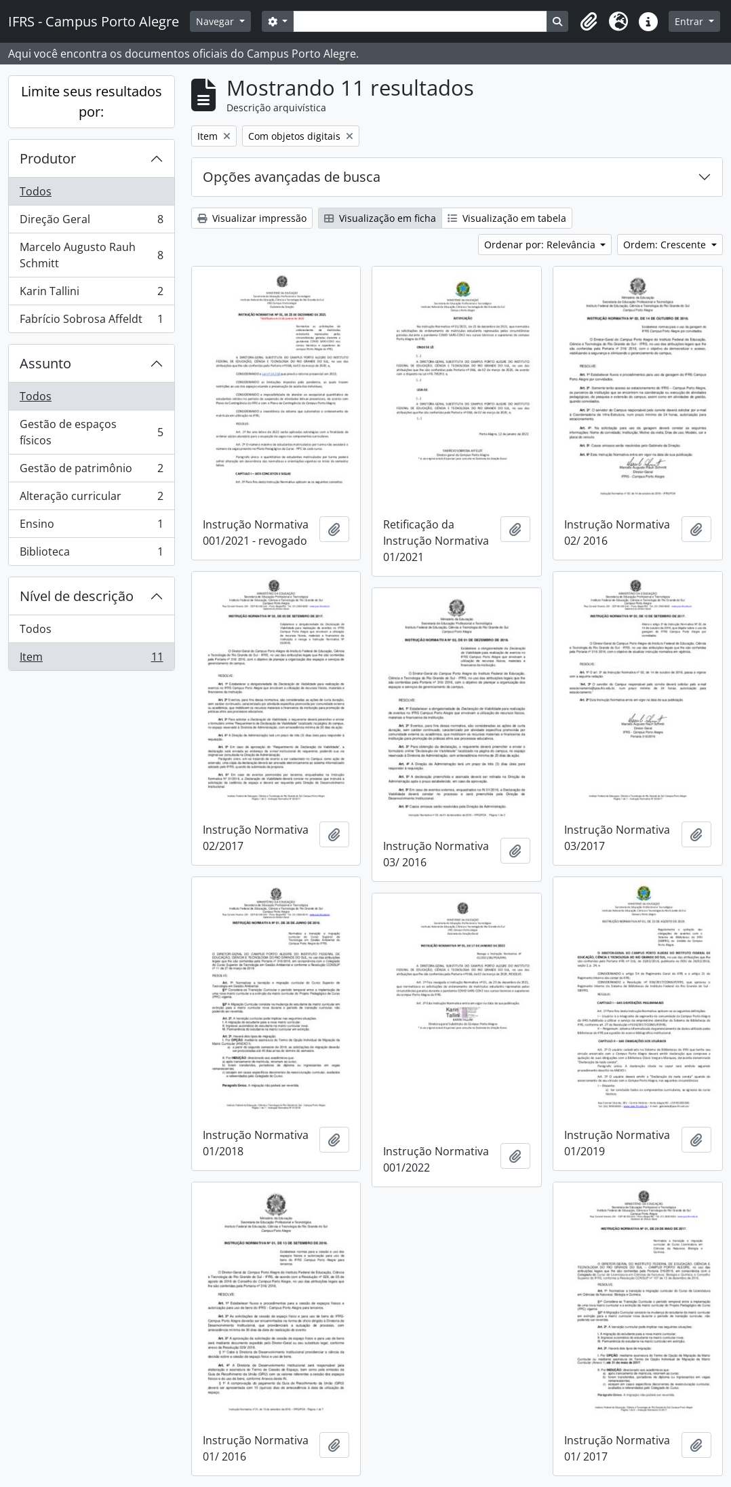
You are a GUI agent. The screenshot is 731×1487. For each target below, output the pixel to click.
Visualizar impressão (252, 218)
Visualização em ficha (380, 218)
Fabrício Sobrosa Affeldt (91, 321)
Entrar (690, 21)
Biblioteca (91, 554)
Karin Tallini (91, 294)
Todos (36, 191)
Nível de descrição (77, 596)
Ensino (91, 527)
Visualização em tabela (507, 218)
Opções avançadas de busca (291, 177)
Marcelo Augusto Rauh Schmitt (91, 255)
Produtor (48, 158)
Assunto (45, 363)
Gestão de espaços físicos (91, 432)
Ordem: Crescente (666, 244)
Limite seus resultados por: (91, 101)
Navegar (216, 21)
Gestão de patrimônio (91, 471)
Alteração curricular (91, 499)
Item (91, 659)
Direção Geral (91, 222)
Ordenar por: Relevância (541, 244)
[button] (589, 22)
